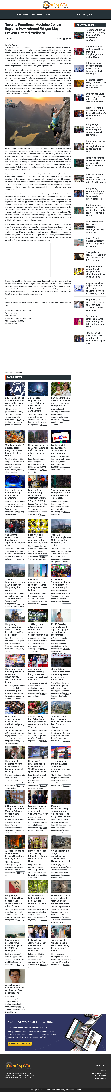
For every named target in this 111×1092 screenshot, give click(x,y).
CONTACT (48, 15)
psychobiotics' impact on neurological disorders (24, 284)
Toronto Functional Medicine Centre (18, 318)
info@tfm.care (18, 289)
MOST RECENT (29, 15)
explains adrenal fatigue (37, 50)
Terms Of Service (99, 1076)
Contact (103, 1071)
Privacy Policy (100, 1078)
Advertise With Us (99, 1073)
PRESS (39, 15)
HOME (18, 15)
